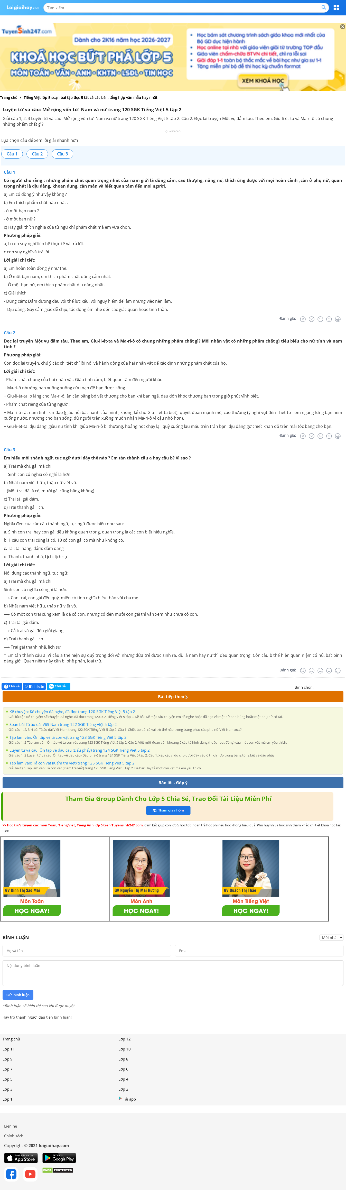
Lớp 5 (8, 1079)
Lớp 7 (8, 1069)
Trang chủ (11, 1038)
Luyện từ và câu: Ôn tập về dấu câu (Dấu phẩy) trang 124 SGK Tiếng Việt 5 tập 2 (80, 750)
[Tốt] (329, 319)
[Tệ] (311, 319)
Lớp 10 (124, 1048)
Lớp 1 (8, 1099)
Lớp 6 (123, 1069)
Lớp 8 (123, 1059)
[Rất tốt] (337, 319)
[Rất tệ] (303, 319)
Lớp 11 (9, 1048)
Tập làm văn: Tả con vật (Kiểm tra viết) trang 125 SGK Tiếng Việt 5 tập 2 (72, 762)
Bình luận (34, 686)
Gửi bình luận (18, 995)
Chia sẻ (12, 686)
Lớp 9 (8, 1059)
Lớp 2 (123, 1089)
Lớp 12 (124, 1038)
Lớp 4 (123, 1079)
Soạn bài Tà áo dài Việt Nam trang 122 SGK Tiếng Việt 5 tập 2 (63, 724)
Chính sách (13, 1135)
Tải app (127, 1099)
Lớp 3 (8, 1089)
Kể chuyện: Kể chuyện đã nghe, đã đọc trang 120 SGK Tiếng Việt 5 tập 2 (72, 711)
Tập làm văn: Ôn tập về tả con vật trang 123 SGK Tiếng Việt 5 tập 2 (68, 737)
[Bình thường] (320, 319)
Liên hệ (10, 1126)
